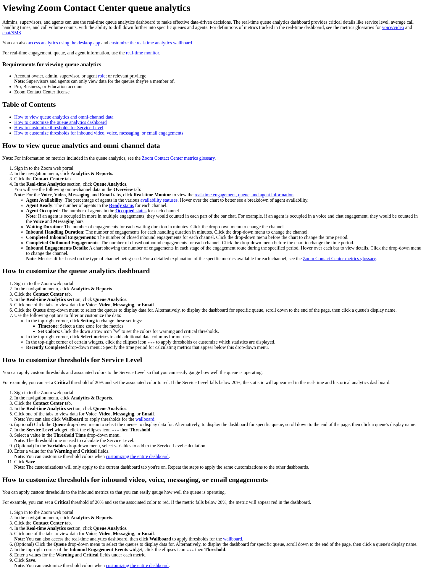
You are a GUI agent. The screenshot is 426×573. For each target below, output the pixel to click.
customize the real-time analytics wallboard (150, 42)
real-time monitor (142, 52)
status (121, 205)
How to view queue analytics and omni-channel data (63, 116)
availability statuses (159, 200)
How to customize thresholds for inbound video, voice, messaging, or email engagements (98, 132)
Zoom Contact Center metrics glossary (178, 158)
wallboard (144, 419)
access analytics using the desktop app (64, 42)
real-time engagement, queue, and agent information (244, 194)
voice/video (393, 27)
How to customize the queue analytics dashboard (60, 122)
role (102, 75)
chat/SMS (11, 32)
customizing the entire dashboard (137, 456)
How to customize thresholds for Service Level (58, 127)
